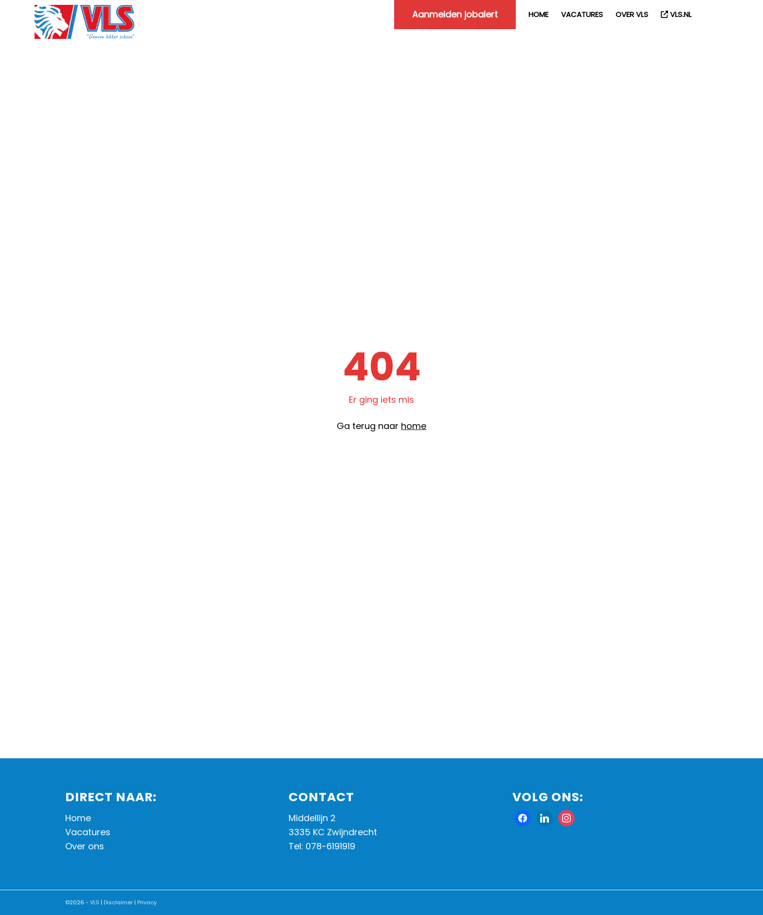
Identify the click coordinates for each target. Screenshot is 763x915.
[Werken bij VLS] (85, 22)
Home (78, 818)
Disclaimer (118, 902)
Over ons (84, 846)
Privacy (147, 902)
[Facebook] (522, 817)
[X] (544, 817)
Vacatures (87, 832)
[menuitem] (455, 14)
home (413, 426)
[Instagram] (566, 817)
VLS (94, 902)
